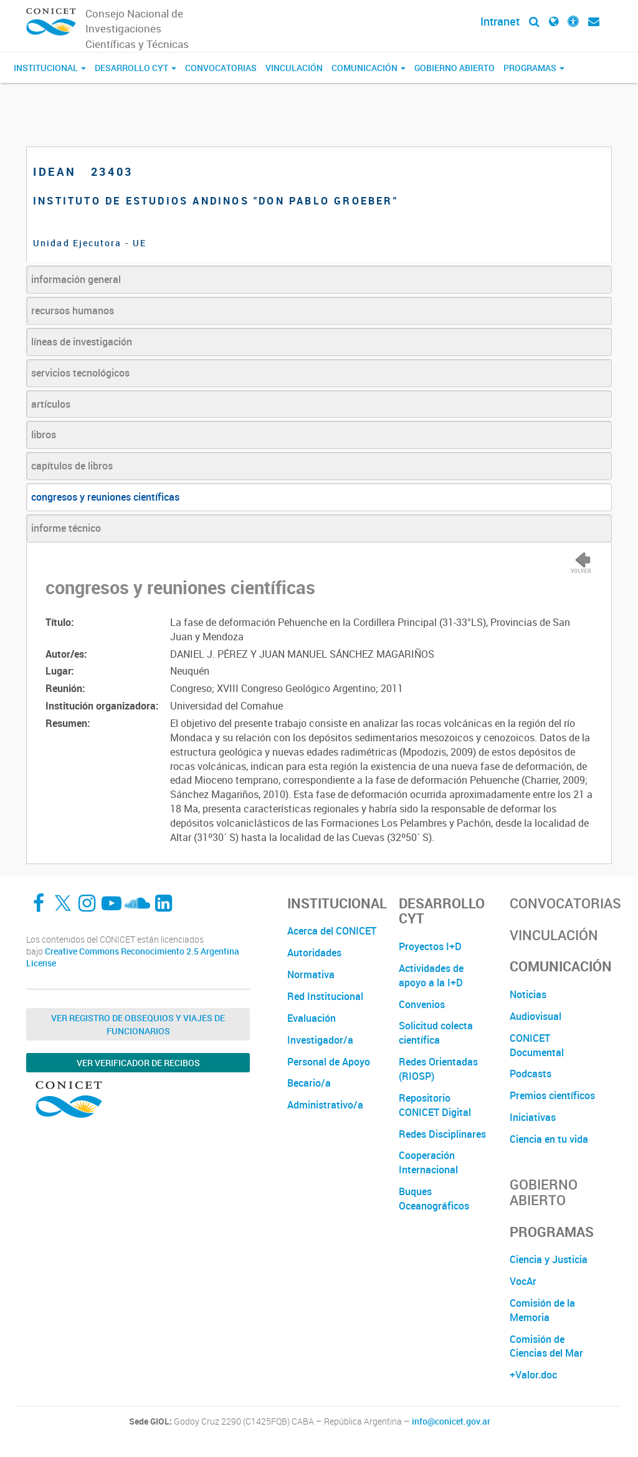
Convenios (422, 1004)
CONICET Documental (537, 1045)
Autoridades (314, 952)
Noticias (528, 994)
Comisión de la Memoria (542, 1310)
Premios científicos (552, 1095)
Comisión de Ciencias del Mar (546, 1346)
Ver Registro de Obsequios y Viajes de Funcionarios (138, 1024)
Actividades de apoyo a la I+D (431, 975)
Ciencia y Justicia (549, 1259)
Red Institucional (325, 996)
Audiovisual (535, 1016)
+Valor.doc (533, 1375)
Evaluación (311, 1018)
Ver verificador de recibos (138, 1063)
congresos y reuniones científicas (105, 497)
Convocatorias (221, 68)
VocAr (523, 1281)
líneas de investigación (81, 342)
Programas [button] (533, 68)
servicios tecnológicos (80, 373)
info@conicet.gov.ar (451, 1421)
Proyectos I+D (430, 946)
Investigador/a (320, 1040)
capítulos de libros (72, 466)
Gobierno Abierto (454, 68)
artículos (50, 404)
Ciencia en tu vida (549, 1139)
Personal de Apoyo (328, 1062)
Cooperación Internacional (428, 1162)
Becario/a (309, 1083)
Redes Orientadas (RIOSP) (438, 1069)
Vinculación (294, 68)
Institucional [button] (50, 68)
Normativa (311, 974)
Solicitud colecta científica (436, 1033)
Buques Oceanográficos (434, 1199)
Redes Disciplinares (442, 1134)
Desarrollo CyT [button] (135, 68)
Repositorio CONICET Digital (435, 1105)
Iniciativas (533, 1117)
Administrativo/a (325, 1105)
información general (76, 279)
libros (43, 434)
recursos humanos (72, 310)
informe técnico (66, 528)
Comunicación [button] (368, 68)
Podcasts (530, 1073)
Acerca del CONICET (331, 931)
